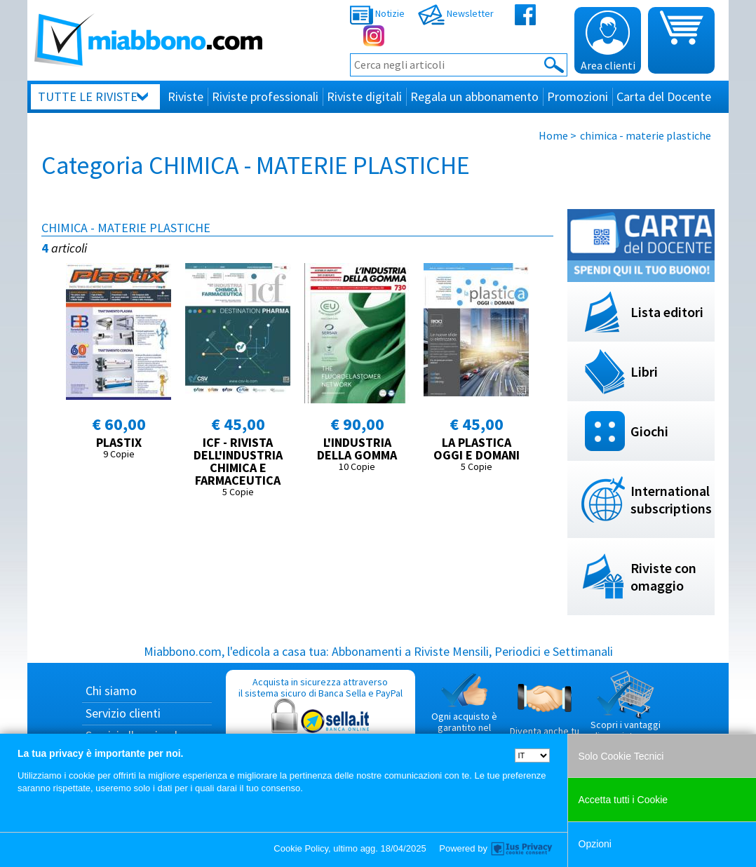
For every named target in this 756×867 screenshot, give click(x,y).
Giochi (649, 431)
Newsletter (456, 13)
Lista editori (666, 312)
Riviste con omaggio (663, 576)
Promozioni (577, 96)
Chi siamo (111, 691)
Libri (644, 371)
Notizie (377, 13)
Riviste (185, 96)
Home (553, 135)
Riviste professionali (265, 96)
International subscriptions (671, 499)
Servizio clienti (123, 713)
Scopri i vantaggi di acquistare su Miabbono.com (625, 711)
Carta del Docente (663, 96)
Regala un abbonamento (474, 96)
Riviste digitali (364, 96)
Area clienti (608, 41)
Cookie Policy (301, 848)
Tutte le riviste (87, 96)
